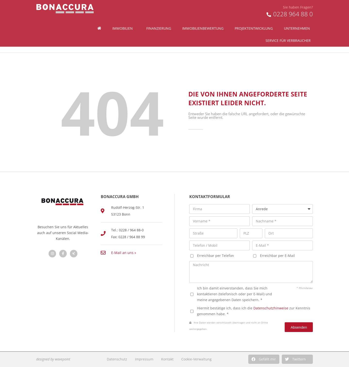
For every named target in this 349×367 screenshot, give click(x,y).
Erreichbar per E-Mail (277, 255)
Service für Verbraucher (289, 30)
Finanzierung (158, 18)
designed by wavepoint (53, 359)
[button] (263, 359)
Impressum (144, 359)
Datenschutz (117, 359)
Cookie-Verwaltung (196, 359)
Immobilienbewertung (203, 18)
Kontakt (167, 359)
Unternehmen (298, 18)
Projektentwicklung (254, 18)
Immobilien (123, 18)
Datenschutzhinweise (270, 308)
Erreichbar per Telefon (215, 255)
